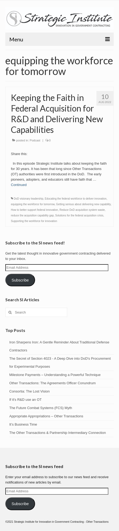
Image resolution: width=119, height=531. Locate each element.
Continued (19, 185)
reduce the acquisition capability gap (32, 215)
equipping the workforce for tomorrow (33, 204)
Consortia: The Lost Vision (29, 391)
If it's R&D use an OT (25, 400)
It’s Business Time (23, 424)
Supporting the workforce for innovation (34, 221)
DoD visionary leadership (28, 198)
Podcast (35, 140)
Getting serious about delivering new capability (83, 204)
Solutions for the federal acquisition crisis (79, 215)
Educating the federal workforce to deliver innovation (76, 198)
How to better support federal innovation (34, 209)
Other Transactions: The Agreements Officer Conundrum (52, 383)
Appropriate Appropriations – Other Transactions (46, 416)
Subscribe (20, 280)
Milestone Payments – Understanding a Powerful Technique (55, 375)
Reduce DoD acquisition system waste (82, 209)
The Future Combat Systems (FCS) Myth (40, 408)
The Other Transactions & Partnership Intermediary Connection (57, 433)
